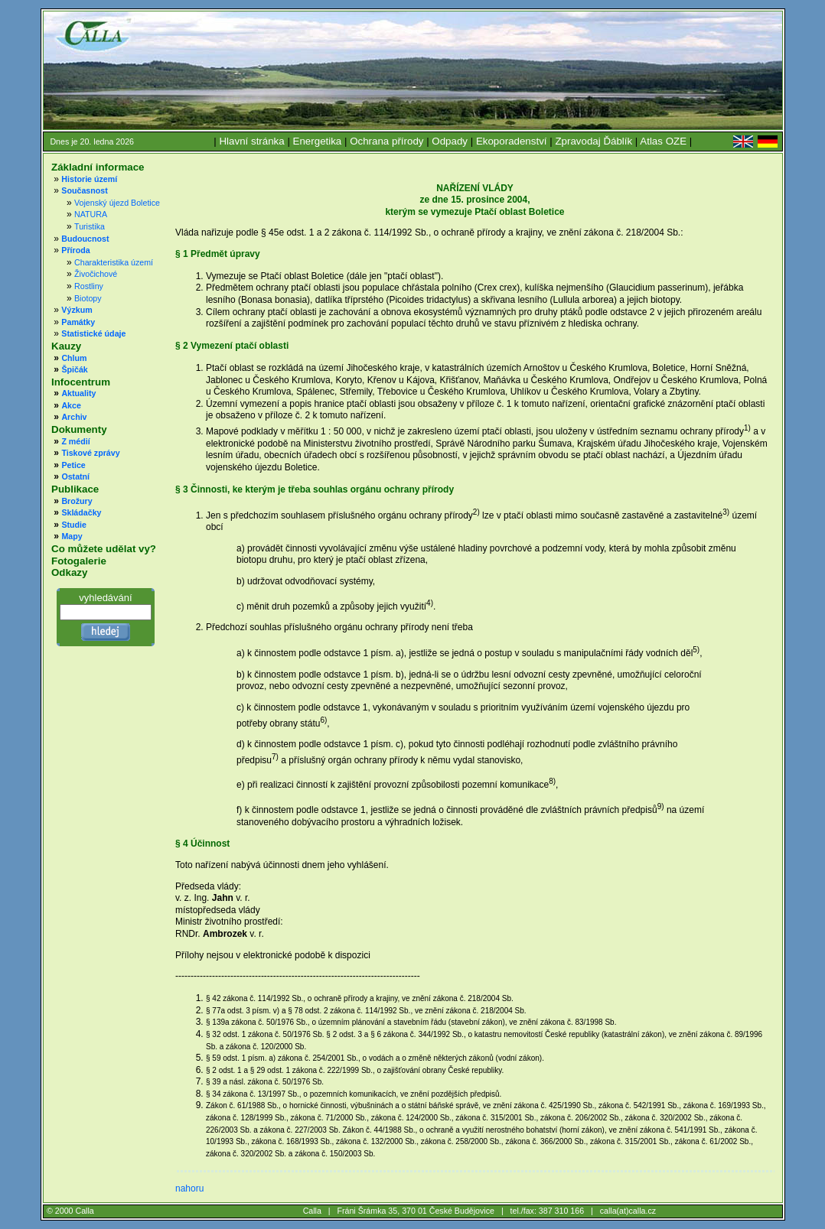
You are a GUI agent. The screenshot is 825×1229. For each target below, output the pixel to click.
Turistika (89, 226)
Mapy (71, 536)
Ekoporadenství (511, 141)
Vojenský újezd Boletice (117, 202)
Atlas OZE (663, 141)
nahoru (189, 1188)
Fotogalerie (78, 561)
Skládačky (81, 512)
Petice (73, 465)
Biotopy (88, 298)
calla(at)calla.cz (628, 1210)
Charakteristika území (113, 262)
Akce (70, 405)
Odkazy (69, 572)
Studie (73, 524)
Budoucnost (85, 238)
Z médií (75, 441)
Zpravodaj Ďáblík (593, 141)
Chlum (73, 358)
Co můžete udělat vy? (103, 548)
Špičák (74, 369)
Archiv (73, 416)
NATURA (90, 214)
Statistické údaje (93, 333)
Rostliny (88, 286)
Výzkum (76, 309)
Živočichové (95, 273)
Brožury (76, 501)
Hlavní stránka (251, 141)
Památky (78, 322)
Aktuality (78, 393)
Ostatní (75, 476)
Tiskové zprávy (90, 452)
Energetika (317, 141)
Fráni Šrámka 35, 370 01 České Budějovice (415, 1210)
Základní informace (97, 167)
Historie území (89, 179)
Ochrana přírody (386, 141)
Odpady (450, 141)
